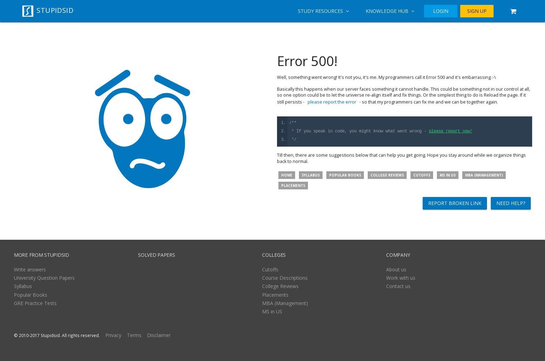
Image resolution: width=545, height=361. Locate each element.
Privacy (113, 335)
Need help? (510, 203)
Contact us (398, 286)
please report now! (450, 131)
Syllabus (311, 175)
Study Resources (323, 11)
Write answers (30, 269)
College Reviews (387, 175)
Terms (134, 335)
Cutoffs (421, 175)
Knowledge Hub (390, 11)
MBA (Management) (484, 175)
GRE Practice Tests (35, 303)
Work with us (400, 277)
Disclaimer (159, 335)
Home (286, 175)
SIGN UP (477, 11)
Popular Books (345, 175)
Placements (293, 185)
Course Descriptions (285, 277)
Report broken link (454, 203)
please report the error (332, 102)
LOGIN (440, 11)
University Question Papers (44, 277)
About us (396, 269)
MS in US (448, 175)
